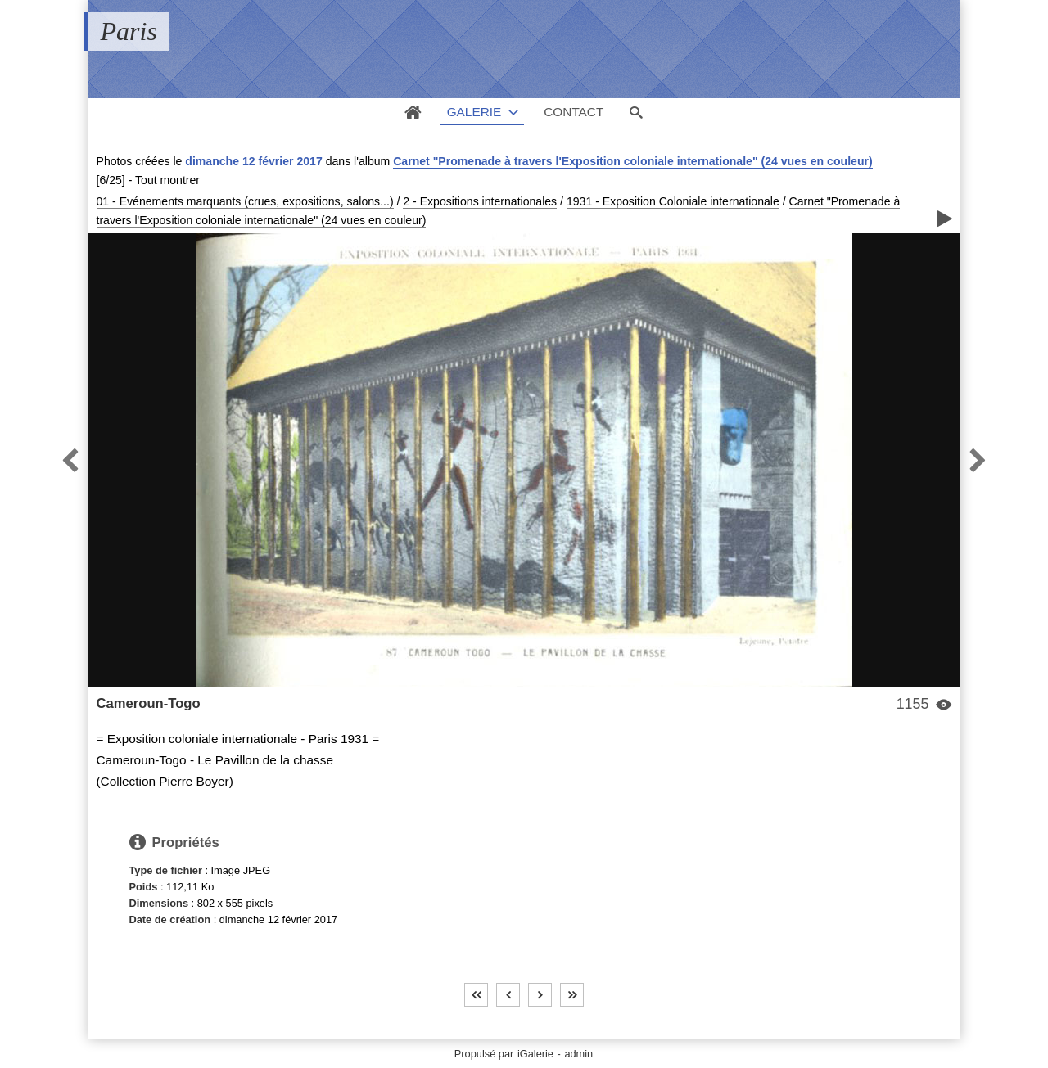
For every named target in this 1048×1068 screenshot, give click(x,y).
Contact (573, 112)
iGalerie (535, 1054)
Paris (129, 31)
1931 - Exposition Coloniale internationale (673, 201)
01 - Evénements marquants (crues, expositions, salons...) (245, 201)
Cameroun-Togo (149, 703)
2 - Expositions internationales (480, 201)
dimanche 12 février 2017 (278, 919)
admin (578, 1054)
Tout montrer (167, 180)
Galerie (474, 112)
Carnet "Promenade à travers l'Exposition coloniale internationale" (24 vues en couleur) (632, 161)
